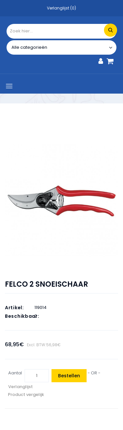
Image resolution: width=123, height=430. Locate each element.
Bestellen (69, 375)
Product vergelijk (26, 394)
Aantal (15, 373)
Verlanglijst (20, 387)
